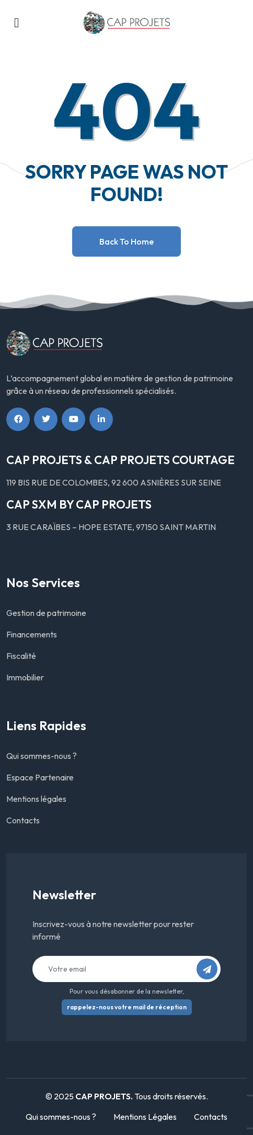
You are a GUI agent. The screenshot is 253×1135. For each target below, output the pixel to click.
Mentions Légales (145, 1116)
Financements (31, 634)
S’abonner (210, 972)
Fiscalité (21, 656)
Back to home (126, 241)
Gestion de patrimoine (46, 613)
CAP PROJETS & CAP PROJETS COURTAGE (120, 460)
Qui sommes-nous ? (41, 756)
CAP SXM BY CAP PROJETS (79, 504)
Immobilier (25, 677)
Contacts (23, 820)
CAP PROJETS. (104, 1096)
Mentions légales (36, 799)
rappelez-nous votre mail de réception (127, 1007)
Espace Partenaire (40, 777)
